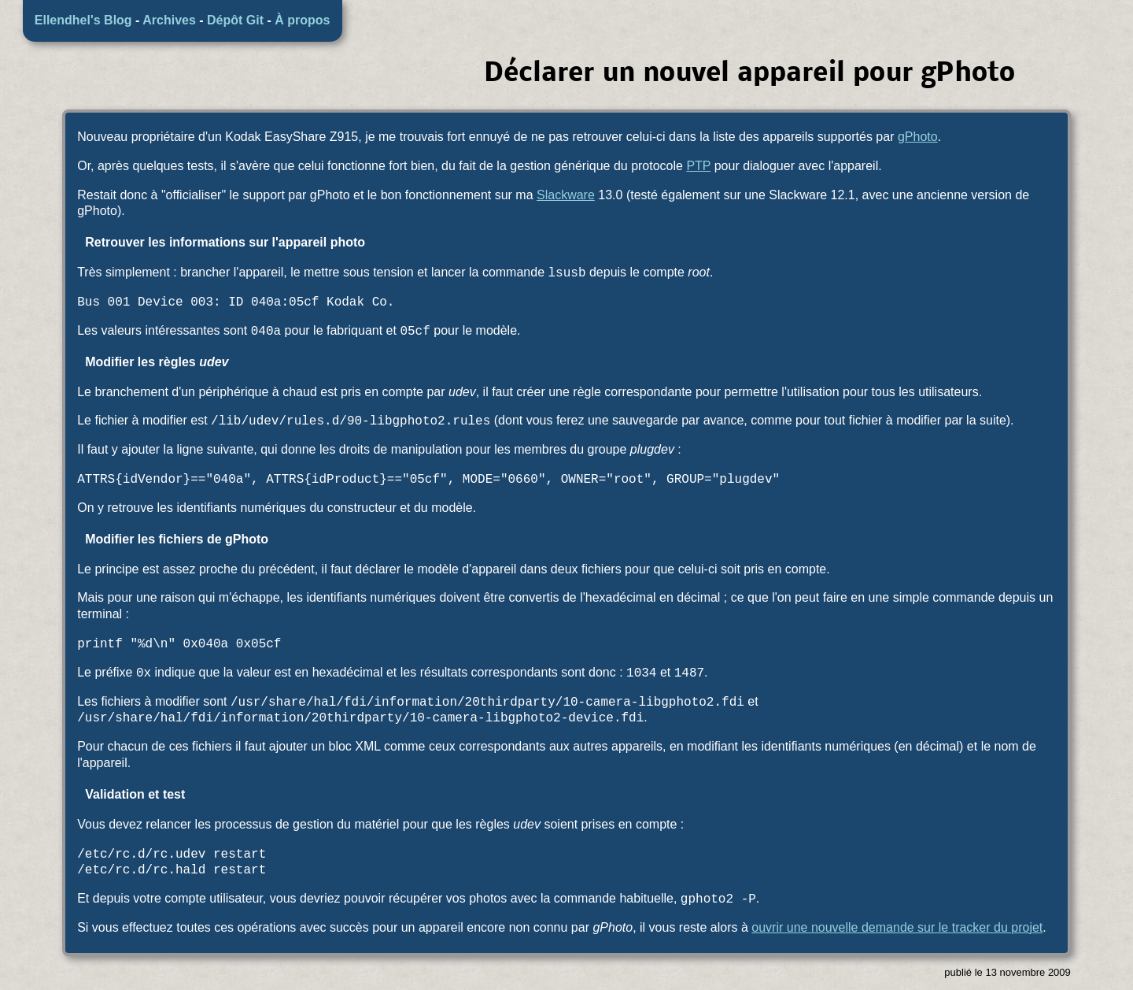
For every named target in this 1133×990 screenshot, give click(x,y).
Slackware (566, 195)
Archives (169, 20)
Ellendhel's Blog (83, 20)
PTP (698, 165)
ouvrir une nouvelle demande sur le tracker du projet (897, 927)
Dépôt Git (235, 20)
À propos (302, 20)
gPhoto (918, 136)
